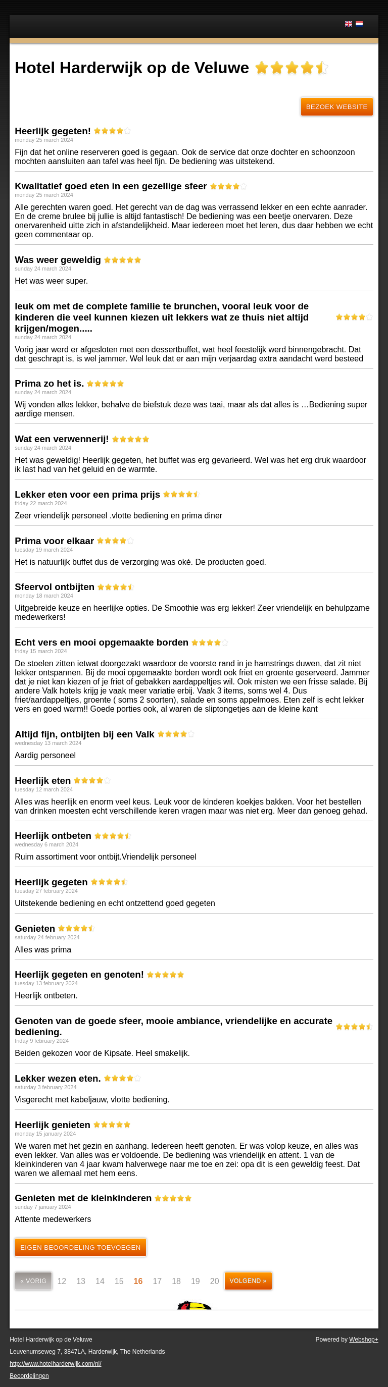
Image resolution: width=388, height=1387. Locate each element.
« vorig (33, 1281)
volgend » (248, 1281)
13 (80, 1281)
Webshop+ (363, 1339)
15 (119, 1281)
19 (195, 1281)
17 (157, 1281)
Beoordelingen (29, 1375)
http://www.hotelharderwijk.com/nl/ (55, 1363)
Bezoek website (337, 107)
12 (61, 1281)
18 (176, 1281)
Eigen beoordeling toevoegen (80, 1247)
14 (100, 1281)
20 (214, 1281)
